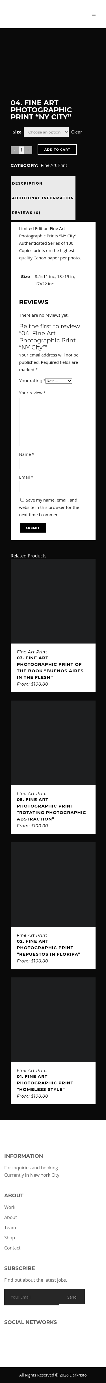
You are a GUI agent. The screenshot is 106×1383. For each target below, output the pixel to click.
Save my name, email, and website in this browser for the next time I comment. (49, 507)
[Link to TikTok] (21, 1345)
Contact (12, 1248)
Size (17, 132)
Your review (32, 392)
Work (9, 1207)
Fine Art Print (54, 165)
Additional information (43, 198)
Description (27, 183)
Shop (9, 1238)
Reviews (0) (26, 213)
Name (26, 454)
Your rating (32, 380)
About (10, 1217)
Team (10, 1227)
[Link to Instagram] (11, 1345)
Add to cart (57, 150)
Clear (76, 132)
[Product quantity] (21, 150)
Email (26, 477)
